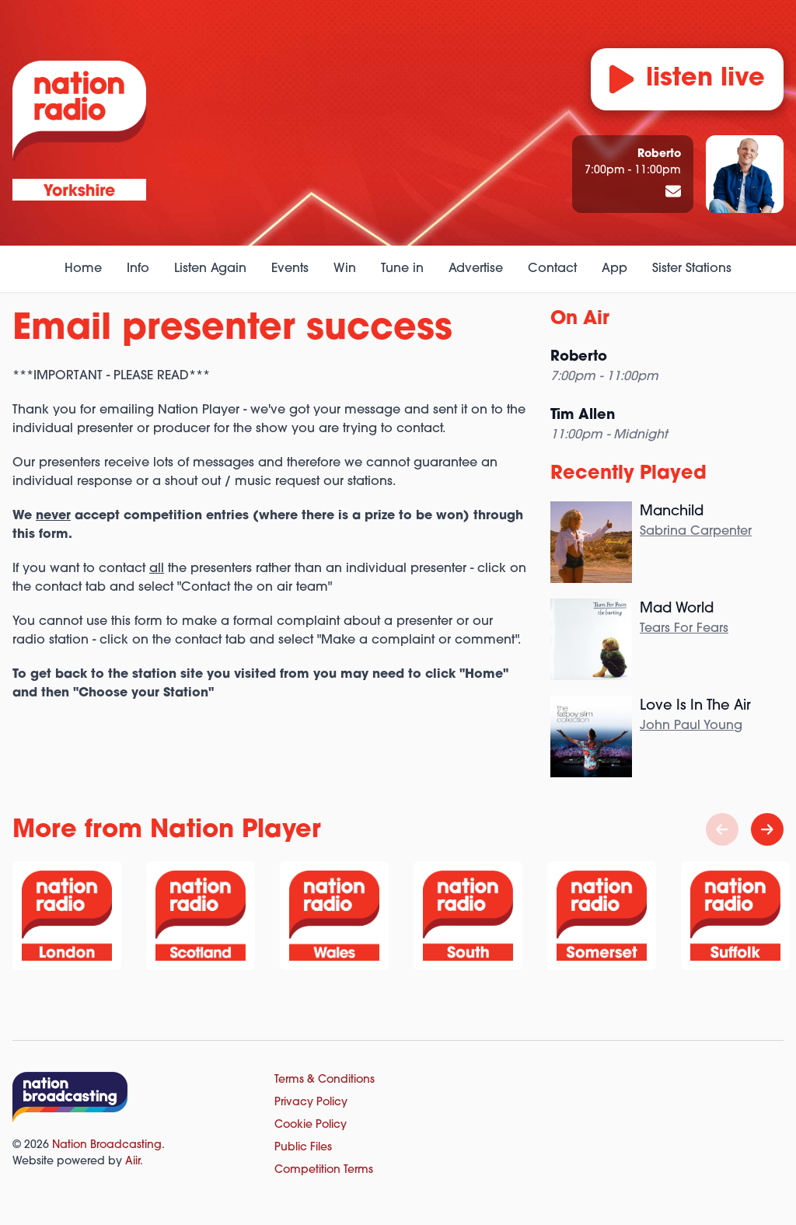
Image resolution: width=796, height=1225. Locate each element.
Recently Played (628, 474)
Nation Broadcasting (107, 1145)
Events (290, 269)
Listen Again (210, 269)
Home (83, 269)
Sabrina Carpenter (696, 531)
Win (344, 269)
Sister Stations (691, 269)
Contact (552, 269)
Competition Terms (323, 1170)
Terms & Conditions (324, 1080)
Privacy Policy (310, 1102)
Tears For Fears (684, 629)
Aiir (132, 1161)
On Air (579, 319)
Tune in (402, 269)
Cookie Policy (310, 1125)
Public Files (303, 1147)
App (614, 269)
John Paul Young (691, 726)
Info (138, 269)
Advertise (476, 269)
